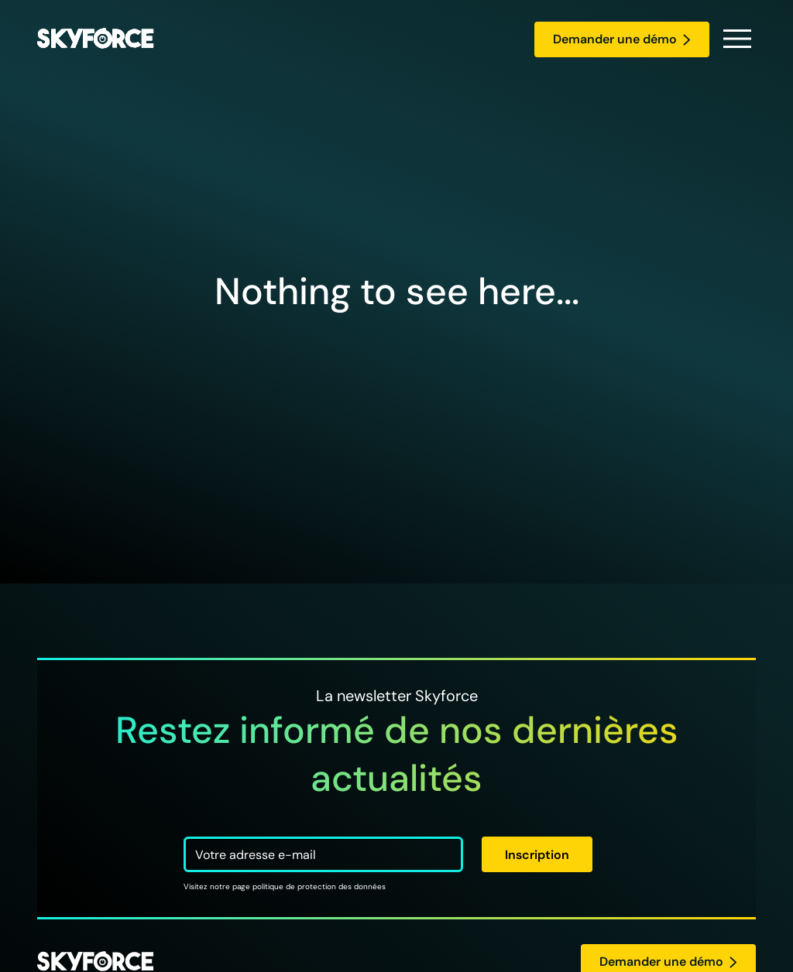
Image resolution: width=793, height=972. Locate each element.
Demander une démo (622, 39)
